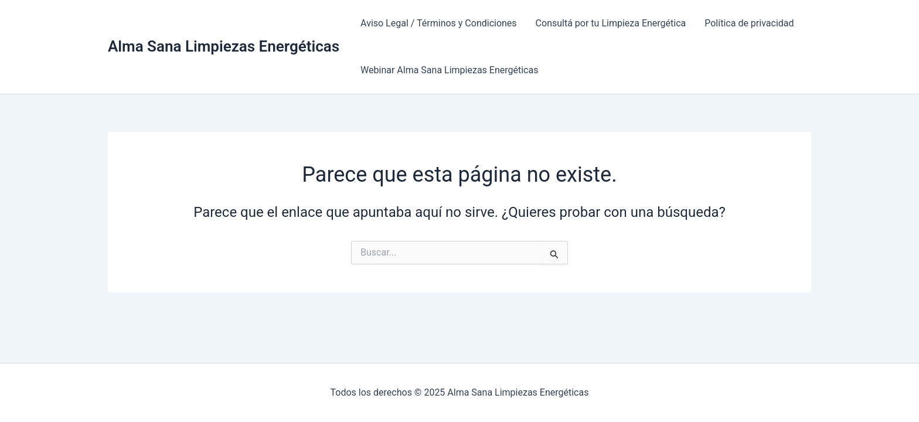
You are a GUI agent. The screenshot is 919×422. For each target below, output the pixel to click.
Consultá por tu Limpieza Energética (611, 23)
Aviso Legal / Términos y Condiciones (438, 23)
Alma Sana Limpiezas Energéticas (223, 46)
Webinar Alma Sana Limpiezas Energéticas (449, 70)
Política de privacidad (749, 23)
